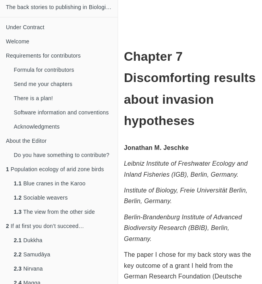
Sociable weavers (41, 197)
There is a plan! (33, 98)
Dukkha (28, 240)
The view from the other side (54, 212)
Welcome (18, 41)
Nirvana (28, 268)
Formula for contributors (44, 70)
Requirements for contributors (43, 55)
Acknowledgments (37, 126)
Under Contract (25, 27)
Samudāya (32, 254)
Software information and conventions (61, 112)
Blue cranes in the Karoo (49, 183)
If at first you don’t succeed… (45, 226)
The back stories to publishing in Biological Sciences (62, 7)
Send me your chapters (43, 84)
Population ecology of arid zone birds (55, 169)
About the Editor (26, 141)
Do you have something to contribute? (61, 155)
